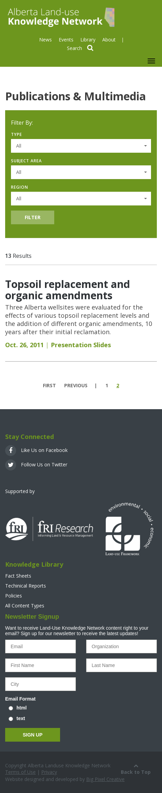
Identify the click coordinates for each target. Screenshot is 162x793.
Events (66, 39)
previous (76, 385)
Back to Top (136, 768)
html (21, 707)
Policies (13, 595)
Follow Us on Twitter (36, 464)
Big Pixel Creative (105, 779)
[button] (81, 146)
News (45, 39)
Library (87, 39)
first (49, 385)
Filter (32, 217)
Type (16, 134)
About (109, 39)
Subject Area (26, 161)
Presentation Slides (81, 345)
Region (19, 187)
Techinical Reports (25, 585)
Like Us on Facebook (36, 450)
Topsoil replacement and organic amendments (67, 289)
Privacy (49, 772)
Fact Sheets (18, 575)
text (20, 718)
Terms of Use (20, 772)
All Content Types (24, 605)
